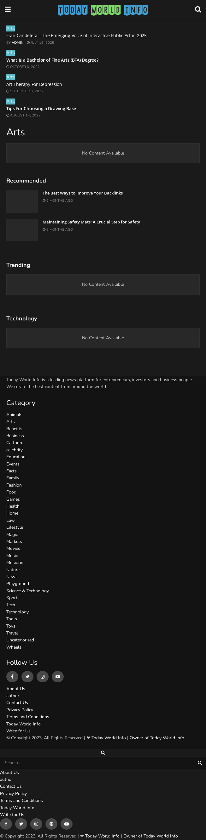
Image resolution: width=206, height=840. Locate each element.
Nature (13, 570)
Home (12, 513)
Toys (10, 626)
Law (10, 520)
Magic (12, 535)
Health (13, 506)
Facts (11, 471)
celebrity (14, 450)
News (12, 577)
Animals (14, 415)
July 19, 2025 (40, 42)
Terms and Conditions (27, 717)
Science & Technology (27, 591)
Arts (10, 28)
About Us (15, 689)
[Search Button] (200, 763)
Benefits (14, 429)
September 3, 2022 (25, 91)
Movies (13, 548)
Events (13, 464)
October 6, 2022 (23, 67)
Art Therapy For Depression (34, 84)
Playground (17, 584)
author (12, 696)
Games (13, 499)
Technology (17, 612)
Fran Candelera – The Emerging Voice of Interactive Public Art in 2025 (76, 35)
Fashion (14, 485)
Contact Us (17, 703)
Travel (12, 633)
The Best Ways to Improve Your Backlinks (83, 193)
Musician (14, 563)
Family (12, 478)
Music (12, 556)
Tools (11, 619)
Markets (14, 541)
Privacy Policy (19, 710)
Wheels (13, 647)
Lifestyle (14, 527)
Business (15, 436)
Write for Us (18, 731)
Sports (13, 598)
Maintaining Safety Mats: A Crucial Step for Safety (91, 222)
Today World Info (23, 724)
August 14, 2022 (23, 115)
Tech (10, 605)
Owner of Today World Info (157, 738)
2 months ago (58, 200)
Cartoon (14, 443)
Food (11, 492)
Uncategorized (20, 640)
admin (17, 42)
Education (16, 457)
